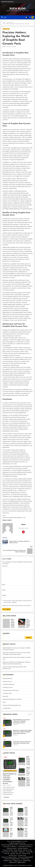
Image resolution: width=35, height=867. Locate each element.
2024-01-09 (9, 46)
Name (4, 584)
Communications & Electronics (11, 690)
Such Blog (17, 8)
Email (4, 590)
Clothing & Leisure (8, 687)
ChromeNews (22, 865)
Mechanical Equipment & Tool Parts (12, 699)
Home (8, 841)
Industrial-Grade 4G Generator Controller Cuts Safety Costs (22, 742)
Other (4, 702)
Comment (5, 566)
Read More (6, 797)
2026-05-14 (16, 724)
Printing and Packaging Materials (12, 705)
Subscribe (33, 17)
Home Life (5, 696)
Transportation (7, 708)
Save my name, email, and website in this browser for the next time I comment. (18, 601)
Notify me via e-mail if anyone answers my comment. (16, 605)
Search (6, 633)
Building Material (7, 678)
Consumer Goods (6, 28)
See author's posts (23, 528)
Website (4, 595)
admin (4, 46)
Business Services (7, 681)
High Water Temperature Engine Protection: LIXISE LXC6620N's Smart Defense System (22, 732)
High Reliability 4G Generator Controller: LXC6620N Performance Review (21, 721)
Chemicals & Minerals (8, 684)
